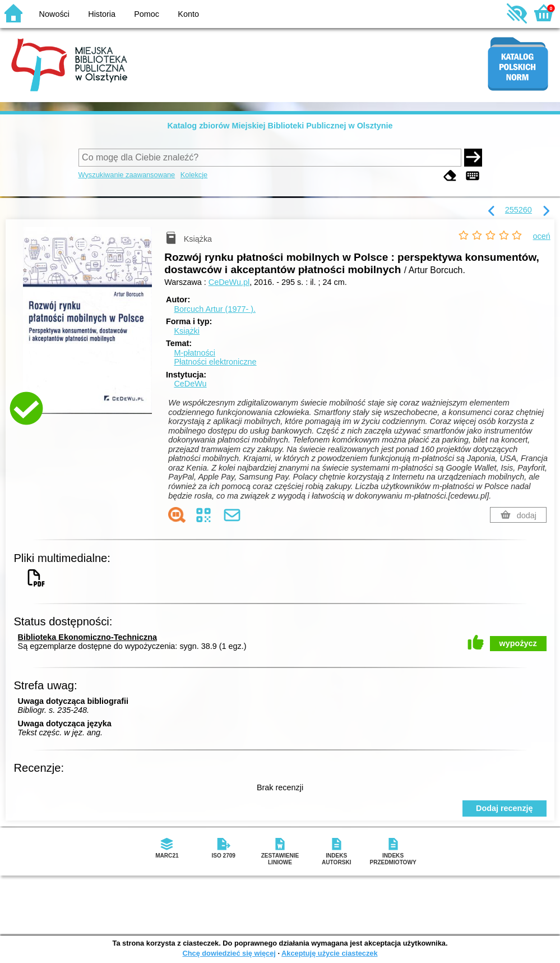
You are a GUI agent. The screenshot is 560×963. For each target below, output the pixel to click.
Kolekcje (194, 175)
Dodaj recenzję (504, 808)
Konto (188, 14)
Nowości (54, 14)
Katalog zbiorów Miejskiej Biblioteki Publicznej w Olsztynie (279, 125)
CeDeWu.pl (229, 282)
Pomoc (146, 14)
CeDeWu (190, 383)
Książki (187, 330)
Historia (101, 14)
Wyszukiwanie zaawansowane (126, 175)
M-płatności (194, 352)
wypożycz (518, 643)
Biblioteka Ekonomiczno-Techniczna (87, 637)
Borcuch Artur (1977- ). (215, 309)
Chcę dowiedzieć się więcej (228, 953)
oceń (541, 236)
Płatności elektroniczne (215, 361)
